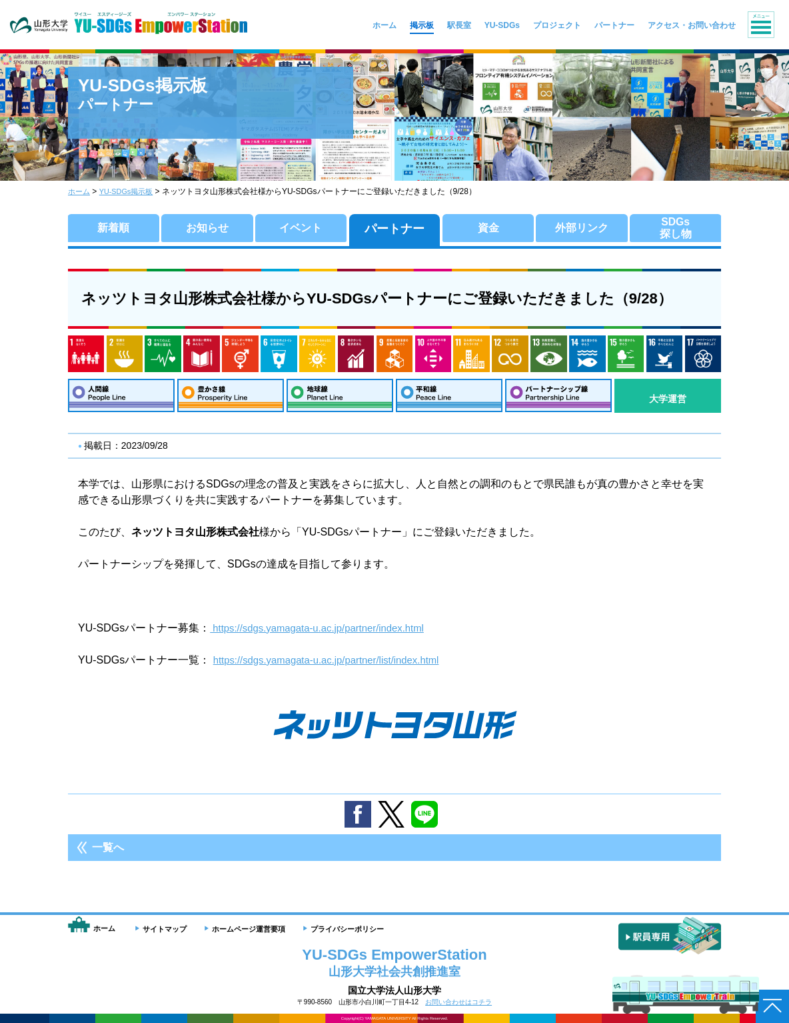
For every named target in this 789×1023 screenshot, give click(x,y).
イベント (301, 228)
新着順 (113, 228)
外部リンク (582, 228)
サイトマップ (165, 929)
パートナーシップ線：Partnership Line (558, 398)
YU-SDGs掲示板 (131, 191)
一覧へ (108, 853)
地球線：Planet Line (340, 398)
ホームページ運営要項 (248, 929)
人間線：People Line (121, 398)
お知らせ (207, 228)
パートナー (394, 228)
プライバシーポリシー (347, 929)
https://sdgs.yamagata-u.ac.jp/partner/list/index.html (335, 666)
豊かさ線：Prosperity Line (230, 398)
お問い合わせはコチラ (458, 1002)
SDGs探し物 (676, 228)
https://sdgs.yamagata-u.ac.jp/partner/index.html (325, 634)
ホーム (80, 191)
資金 (488, 228)
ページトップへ (772, 1006)
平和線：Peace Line (449, 398)
